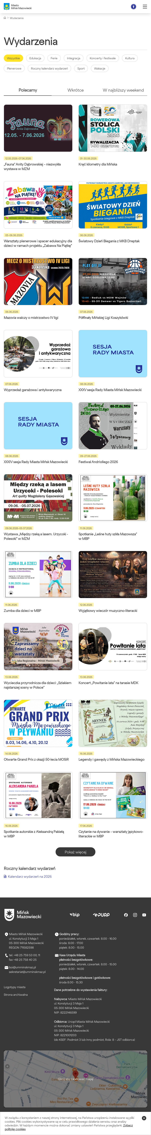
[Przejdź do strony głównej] (23, 915)
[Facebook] (126, 915)
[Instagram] (135, 915)
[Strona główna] (5, 18)
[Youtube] (144, 915)
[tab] (28, 91)
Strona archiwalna (16, 994)
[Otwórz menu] (145, 7)
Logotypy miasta (14, 987)
